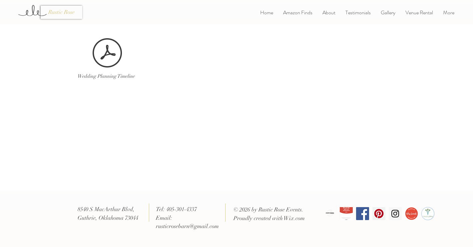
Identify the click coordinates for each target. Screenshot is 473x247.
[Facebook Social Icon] (362, 213)
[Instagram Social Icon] (395, 213)
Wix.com (294, 218)
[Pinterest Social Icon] (378, 213)
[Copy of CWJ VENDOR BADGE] (329, 213)
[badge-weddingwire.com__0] (427, 213)
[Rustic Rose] (61, 12)
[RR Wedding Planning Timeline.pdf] (107, 53)
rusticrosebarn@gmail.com (187, 226)
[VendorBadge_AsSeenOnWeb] (411, 213)
